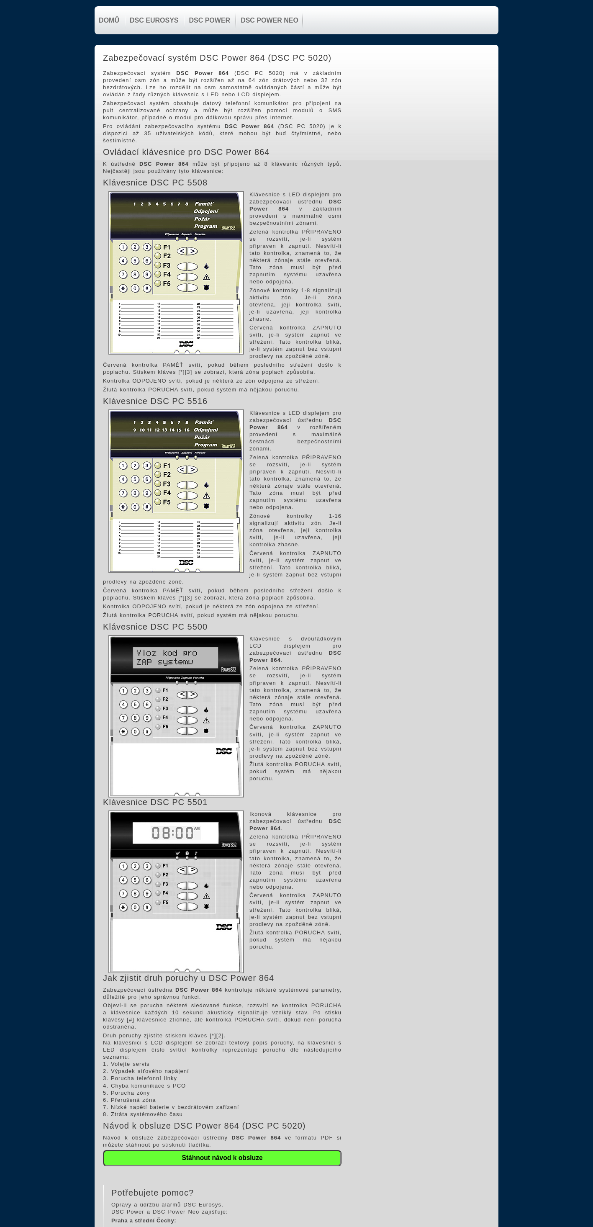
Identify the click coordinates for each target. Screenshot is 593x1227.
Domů (108, 20)
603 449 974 (397, 112)
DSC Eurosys (152, 20)
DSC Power (208, 20)
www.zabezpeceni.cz (395, 126)
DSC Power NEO (269, 20)
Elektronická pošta (392, 119)
